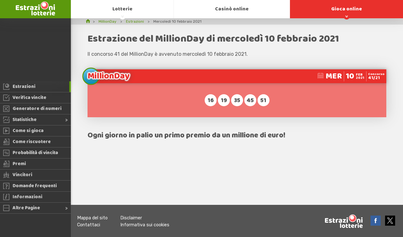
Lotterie (122, 9)
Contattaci (88, 225)
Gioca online (346, 9)
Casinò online (232, 9)
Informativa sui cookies (144, 225)
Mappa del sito (92, 218)
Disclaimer (131, 218)
